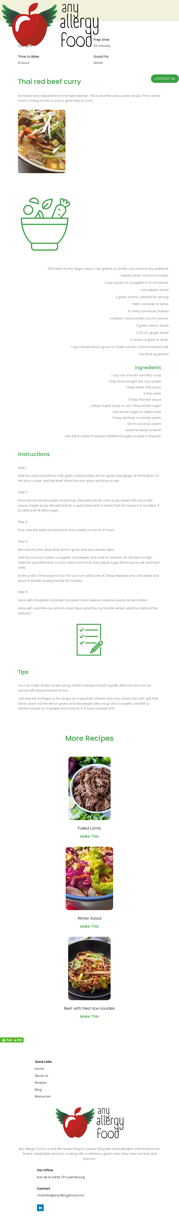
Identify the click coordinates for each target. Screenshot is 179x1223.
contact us (165, 78)
